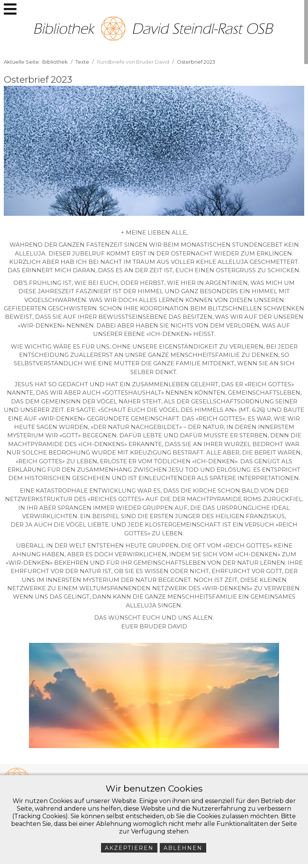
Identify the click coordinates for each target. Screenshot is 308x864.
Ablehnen (183, 848)
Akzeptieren (129, 848)
